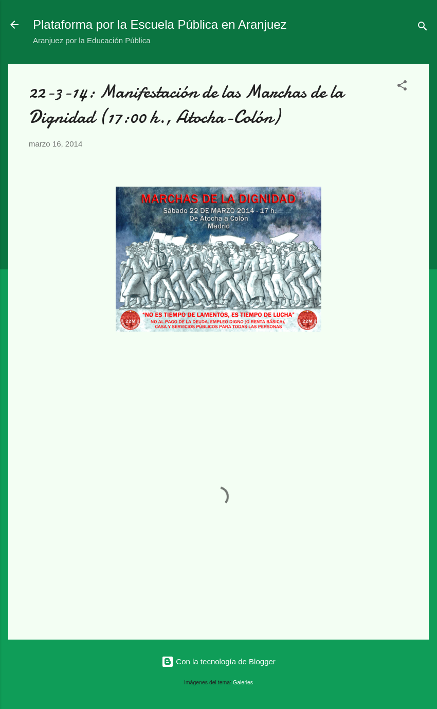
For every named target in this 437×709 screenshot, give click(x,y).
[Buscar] (422, 28)
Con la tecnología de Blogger (218, 661)
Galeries (243, 682)
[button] (402, 87)
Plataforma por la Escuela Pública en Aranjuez (160, 24)
